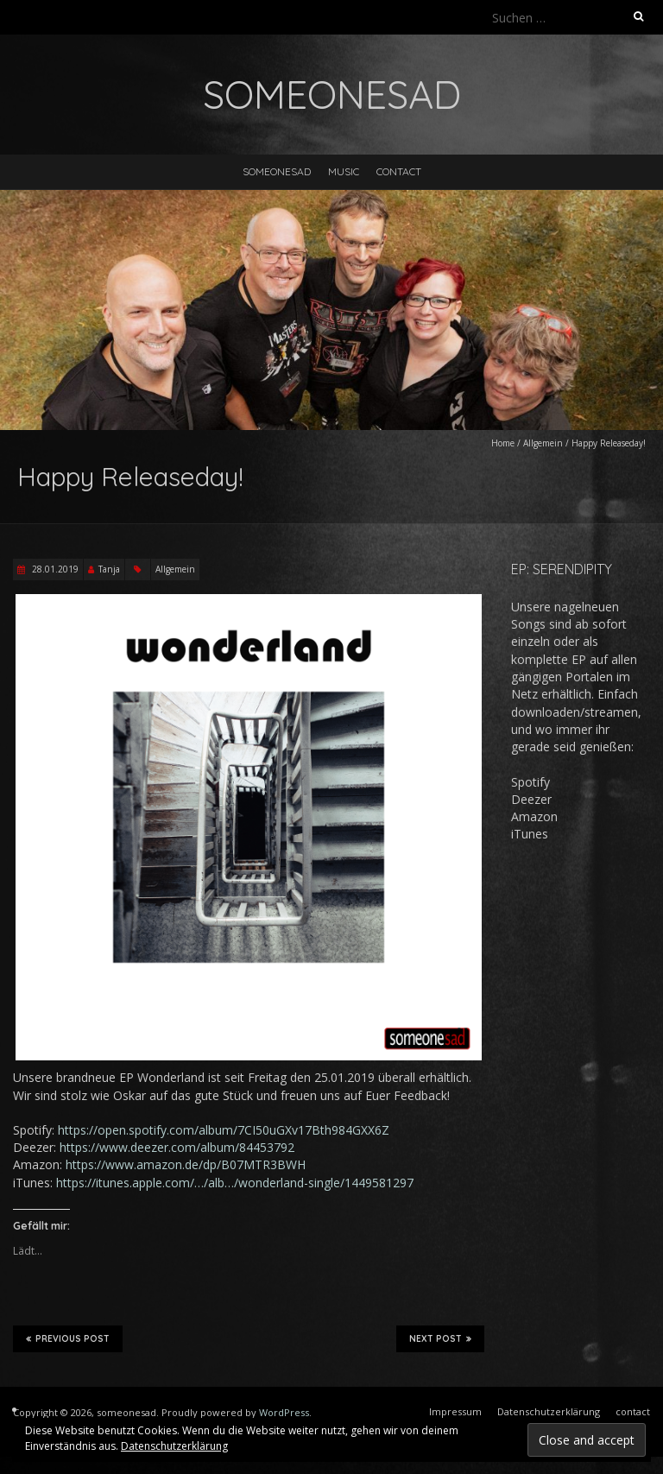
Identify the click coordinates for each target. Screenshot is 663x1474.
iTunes (529, 834)
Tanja (109, 569)
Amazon (534, 816)
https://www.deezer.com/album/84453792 (177, 1147)
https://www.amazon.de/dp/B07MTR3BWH (186, 1164)
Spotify (530, 782)
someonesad (277, 171)
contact (398, 171)
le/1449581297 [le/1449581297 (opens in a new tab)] (372, 1182)
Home (503, 443)
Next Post (440, 1338)
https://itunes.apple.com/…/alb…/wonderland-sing (193, 1182)
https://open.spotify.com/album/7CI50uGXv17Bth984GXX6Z (223, 1130)
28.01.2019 (54, 569)
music (343, 171)
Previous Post (68, 1338)
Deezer (531, 799)
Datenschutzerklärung (174, 1446)
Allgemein (543, 443)
